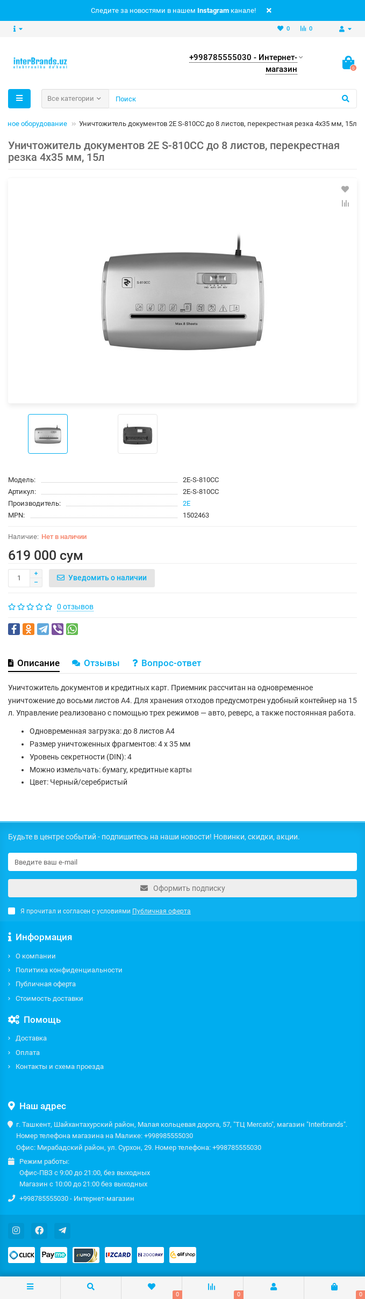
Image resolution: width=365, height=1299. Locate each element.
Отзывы (96, 663)
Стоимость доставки (49, 998)
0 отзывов (75, 606)
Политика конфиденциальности (69, 970)
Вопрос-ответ (166, 663)
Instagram (213, 10)
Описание (34, 663)
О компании (36, 956)
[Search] (233, 98)
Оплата (28, 1053)
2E (186, 503)
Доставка (31, 1038)
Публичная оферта (46, 984)
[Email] (182, 862)
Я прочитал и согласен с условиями (99, 911)
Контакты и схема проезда (60, 1066)
